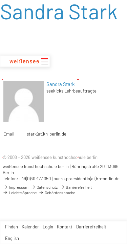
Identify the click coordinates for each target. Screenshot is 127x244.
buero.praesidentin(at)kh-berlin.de (87, 178)
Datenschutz (44, 187)
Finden (11, 226)
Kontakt (64, 226)
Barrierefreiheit (91, 226)
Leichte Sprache (20, 192)
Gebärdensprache (57, 192)
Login (48, 226)
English (12, 238)
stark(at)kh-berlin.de (46, 134)
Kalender (30, 226)
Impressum (15, 187)
